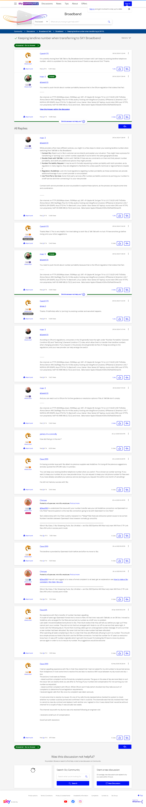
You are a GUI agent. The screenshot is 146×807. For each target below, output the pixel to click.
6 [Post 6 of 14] (43, 377)
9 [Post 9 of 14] (43, 489)
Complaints (94, 795)
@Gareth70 (44, 82)
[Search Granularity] (41, 21)
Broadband (73, 14)
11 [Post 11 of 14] (43, 561)
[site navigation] (15, 4)
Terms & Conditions (46, 795)
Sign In (127, 4)
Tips (67, 3)
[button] (128, 53)
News (58, 3)
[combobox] (77, 21)
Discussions (47, 3)
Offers (84, 3)
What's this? (28, 64)
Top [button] (141, 795)
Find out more (74, 503)
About (75, 3)
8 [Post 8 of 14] (43, 448)
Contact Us (105, 795)
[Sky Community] (29, 3)
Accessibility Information (81, 795)
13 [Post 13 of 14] (43, 653)
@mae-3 (43, 306)
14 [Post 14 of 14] (43, 737)
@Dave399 (44, 508)
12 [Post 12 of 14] (43, 599)
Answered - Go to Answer (27, 45)
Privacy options (32, 795)
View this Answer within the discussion (55, 109)
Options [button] (125, 38)
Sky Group (115, 795)
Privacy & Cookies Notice (63, 795)
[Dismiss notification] (129, 9)
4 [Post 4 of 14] (43, 117)
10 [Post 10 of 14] (43, 535)
